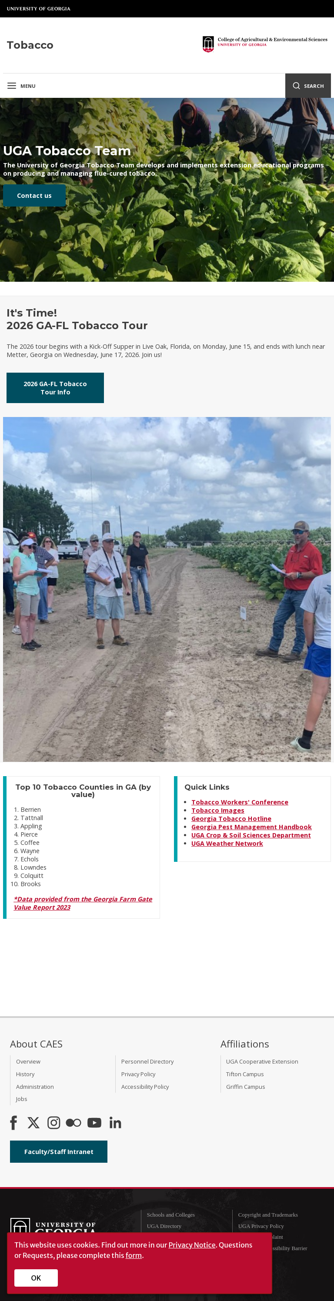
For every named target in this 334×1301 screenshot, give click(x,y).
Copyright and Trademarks (268, 1215)
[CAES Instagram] (54, 1123)
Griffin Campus (245, 1087)
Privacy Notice (191, 1245)
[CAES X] (34, 1123)
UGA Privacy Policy (261, 1226)
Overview (28, 1061)
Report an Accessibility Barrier (272, 1248)
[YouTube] (94, 1123)
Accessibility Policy (145, 1087)
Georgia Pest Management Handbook (251, 827)
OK (36, 1278)
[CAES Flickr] (73, 1123)
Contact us (34, 195)
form (134, 1255)
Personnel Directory (147, 1061)
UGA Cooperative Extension (262, 1061)
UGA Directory (164, 1226)
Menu (21, 85)
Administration (35, 1087)
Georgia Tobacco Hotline (231, 818)
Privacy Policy (138, 1074)
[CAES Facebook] (13, 1123)
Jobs (21, 1099)
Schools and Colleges (171, 1215)
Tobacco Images (217, 810)
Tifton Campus (245, 1074)
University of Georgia (39, 8)
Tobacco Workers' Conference (239, 802)
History (25, 1074)
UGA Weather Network (227, 843)
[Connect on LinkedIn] (115, 1123)
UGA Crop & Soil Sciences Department (251, 835)
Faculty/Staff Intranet (59, 1152)
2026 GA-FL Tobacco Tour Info (55, 388)
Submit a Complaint (260, 1237)
